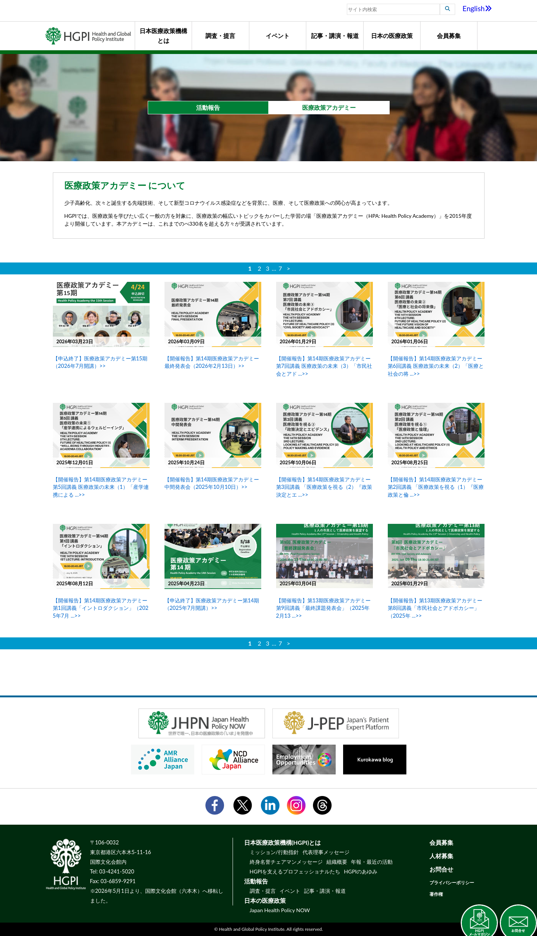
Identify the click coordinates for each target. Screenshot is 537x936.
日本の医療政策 (392, 35)
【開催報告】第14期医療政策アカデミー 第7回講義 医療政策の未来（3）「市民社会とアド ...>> (324, 365)
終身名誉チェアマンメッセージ (286, 862)
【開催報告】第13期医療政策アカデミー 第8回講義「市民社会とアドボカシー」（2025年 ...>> (435, 607)
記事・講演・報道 (335, 35)
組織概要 (336, 862)
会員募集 (449, 35)
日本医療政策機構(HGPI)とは (282, 842)
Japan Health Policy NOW (280, 910)
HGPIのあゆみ (360, 871)
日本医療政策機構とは (163, 35)
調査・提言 (220, 35)
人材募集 (441, 855)
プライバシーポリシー (451, 882)
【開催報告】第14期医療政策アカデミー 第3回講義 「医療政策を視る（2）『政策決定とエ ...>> (324, 486)
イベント (278, 35)
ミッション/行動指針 (274, 852)
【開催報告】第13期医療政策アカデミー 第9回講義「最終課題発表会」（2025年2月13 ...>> (323, 607)
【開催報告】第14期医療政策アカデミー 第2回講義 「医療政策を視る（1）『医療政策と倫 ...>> (436, 486)
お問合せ (441, 869)
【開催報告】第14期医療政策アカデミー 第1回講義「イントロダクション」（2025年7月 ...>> (100, 607)
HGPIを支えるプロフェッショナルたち (295, 871)
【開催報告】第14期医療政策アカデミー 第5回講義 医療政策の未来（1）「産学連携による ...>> (101, 486)
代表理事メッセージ (326, 852)
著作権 (436, 894)
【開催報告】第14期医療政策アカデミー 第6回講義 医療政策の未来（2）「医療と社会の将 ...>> (436, 365)
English (477, 8)
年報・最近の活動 (372, 862)
